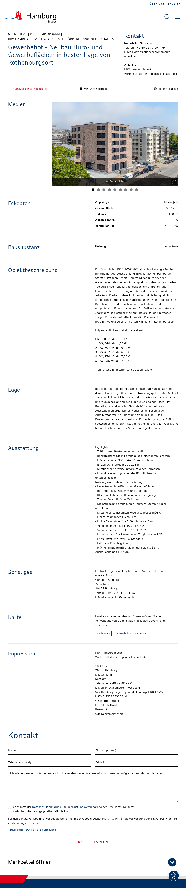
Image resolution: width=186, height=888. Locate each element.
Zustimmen (103, 633)
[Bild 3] (104, 190)
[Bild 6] (120, 190)
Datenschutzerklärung (46, 807)
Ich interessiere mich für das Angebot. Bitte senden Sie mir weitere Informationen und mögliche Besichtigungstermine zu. (93, 786)
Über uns (157, 4)
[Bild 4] (109, 190)
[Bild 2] (98, 190)
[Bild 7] (126, 190)
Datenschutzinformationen (130, 633)
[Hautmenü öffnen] (177, 16)
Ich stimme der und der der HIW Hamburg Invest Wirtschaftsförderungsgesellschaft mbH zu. (73, 809)
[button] (93, 862)
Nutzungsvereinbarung (87, 807)
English (174, 4)
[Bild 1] (93, 190)
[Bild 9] (136, 190)
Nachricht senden (93, 842)
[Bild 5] (115, 190)
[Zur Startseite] (30, 17)
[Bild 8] (131, 190)
